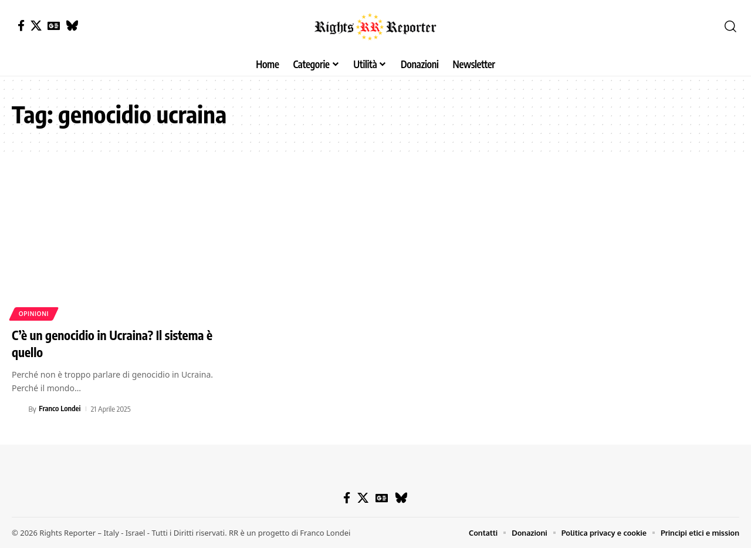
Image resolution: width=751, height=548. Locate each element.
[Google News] (54, 25)
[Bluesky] (72, 25)
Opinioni (34, 313)
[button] (730, 26)
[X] (36, 25)
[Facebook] (21, 25)
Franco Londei (60, 408)
